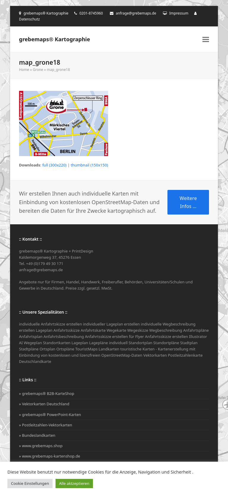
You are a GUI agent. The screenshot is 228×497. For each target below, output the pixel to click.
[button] (205, 39)
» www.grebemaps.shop (41, 445)
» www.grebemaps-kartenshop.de (49, 456)
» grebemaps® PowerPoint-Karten (50, 414)
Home (24, 69)
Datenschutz (29, 19)
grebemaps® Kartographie (54, 39)
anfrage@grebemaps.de (136, 13)
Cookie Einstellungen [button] (30, 483)
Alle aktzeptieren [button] (74, 483)
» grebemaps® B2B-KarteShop (46, 393)
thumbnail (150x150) (89, 165)
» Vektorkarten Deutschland (44, 404)
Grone (38, 69)
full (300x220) (54, 165)
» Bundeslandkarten (37, 435)
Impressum (178, 13)
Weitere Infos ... (188, 202)
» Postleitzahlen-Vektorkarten (45, 425)
